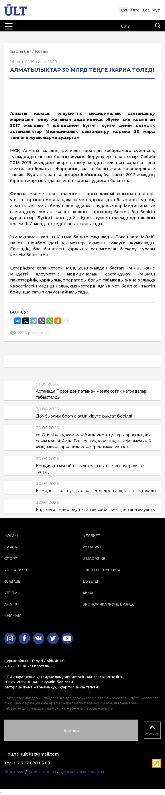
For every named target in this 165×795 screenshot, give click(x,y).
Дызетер (90, 581)
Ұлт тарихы (15, 570)
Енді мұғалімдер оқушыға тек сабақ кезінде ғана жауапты (96, 509)
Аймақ (89, 593)
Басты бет (20, 51)
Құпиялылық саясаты (82, 771)
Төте (135, 10)
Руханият (92, 547)
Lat (146, 10)
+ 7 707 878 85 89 (31, 763)
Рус (156, 10)
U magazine (93, 558)
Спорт (10, 558)
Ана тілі (11, 604)
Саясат (11, 547)
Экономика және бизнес (108, 604)
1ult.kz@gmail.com (40, 754)
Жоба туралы (42, 771)
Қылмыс (12, 616)
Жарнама (14, 771)
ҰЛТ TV (10, 593)
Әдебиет (91, 536)
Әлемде (12, 581)
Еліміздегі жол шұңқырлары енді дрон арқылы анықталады (96, 490)
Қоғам (41, 51)
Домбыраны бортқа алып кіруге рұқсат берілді (84, 416)
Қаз (123, 10)
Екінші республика (101, 570)
